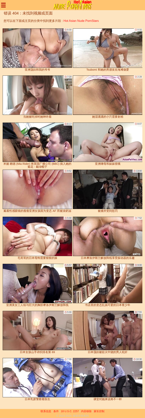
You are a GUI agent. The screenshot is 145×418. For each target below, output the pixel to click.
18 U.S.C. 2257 (70, 411)
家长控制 (99, 411)
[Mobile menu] (3, 5)
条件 (56, 411)
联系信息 (46, 411)
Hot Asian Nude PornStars (81, 20)
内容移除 (86, 411)
